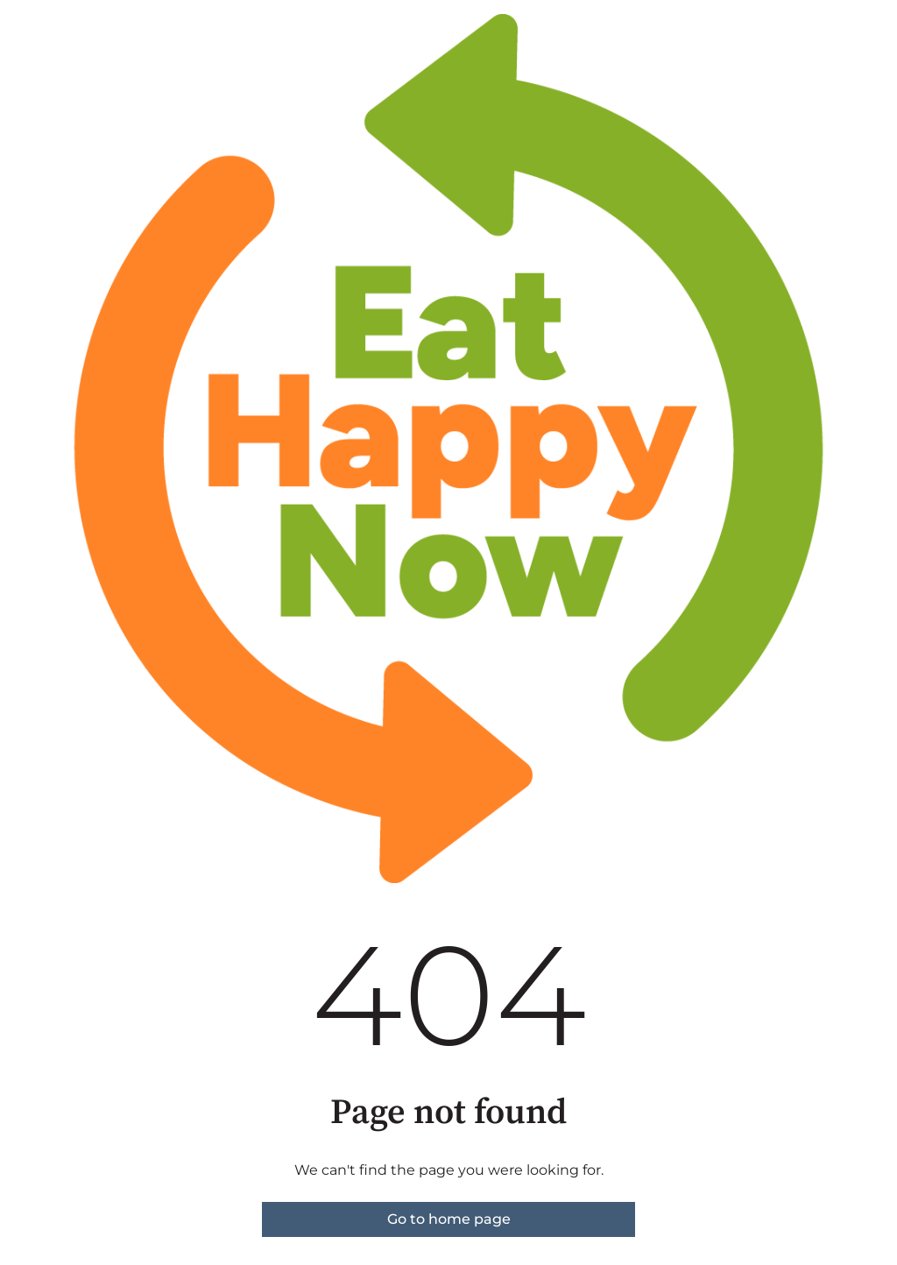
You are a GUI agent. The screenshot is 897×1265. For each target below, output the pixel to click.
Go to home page (449, 1219)
